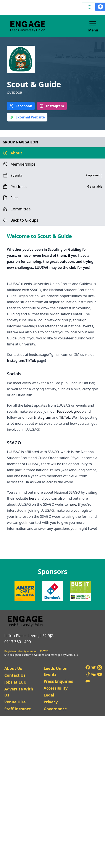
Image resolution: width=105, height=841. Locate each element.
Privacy (51, 701)
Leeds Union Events (55, 671)
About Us (13, 668)
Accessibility (56, 688)
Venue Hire (15, 701)
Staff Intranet (17, 708)
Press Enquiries (58, 681)
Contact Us (15, 675)
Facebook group (70, 411)
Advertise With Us (18, 692)
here (33, 498)
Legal (49, 695)
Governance (55, 708)
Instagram (15, 360)
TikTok (30, 360)
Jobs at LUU (15, 682)
